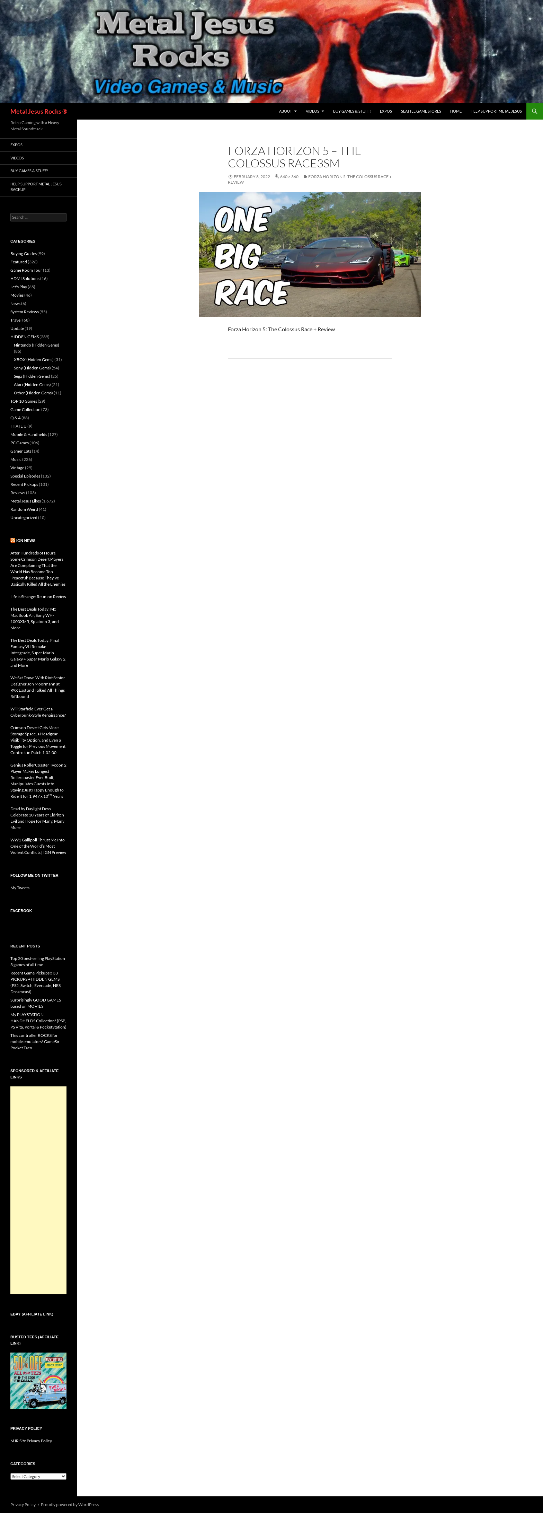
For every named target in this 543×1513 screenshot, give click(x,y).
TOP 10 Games (23, 401)
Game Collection (25, 409)
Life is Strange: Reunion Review (38, 596)
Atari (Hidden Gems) (32, 384)
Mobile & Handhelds (28, 434)
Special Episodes (25, 476)
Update (17, 328)
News (15, 303)
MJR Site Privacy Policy (31, 1440)
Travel (15, 320)
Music (15, 459)
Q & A (15, 417)
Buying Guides (23, 253)
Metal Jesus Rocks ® (38, 111)
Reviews (17, 492)
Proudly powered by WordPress (70, 1504)
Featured (18, 261)
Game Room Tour (26, 270)
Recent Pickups (24, 484)
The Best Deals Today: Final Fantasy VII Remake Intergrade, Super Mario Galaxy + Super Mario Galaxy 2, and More (38, 653)
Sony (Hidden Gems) (32, 367)
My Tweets (19, 887)
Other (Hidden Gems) (33, 392)
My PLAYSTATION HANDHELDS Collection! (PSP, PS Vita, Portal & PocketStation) (38, 1021)
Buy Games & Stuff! (352, 111)
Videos (312, 111)
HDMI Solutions (24, 278)
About (285, 111)
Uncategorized (23, 517)
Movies (17, 295)
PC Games (19, 442)
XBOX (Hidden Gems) (34, 359)
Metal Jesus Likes (25, 501)
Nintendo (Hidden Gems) (36, 345)
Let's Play (18, 286)
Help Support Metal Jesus (496, 111)
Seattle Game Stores (421, 111)
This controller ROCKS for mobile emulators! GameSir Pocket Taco (35, 1041)
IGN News (26, 541)
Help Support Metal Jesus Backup (36, 187)
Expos (386, 111)
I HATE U (18, 426)
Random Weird (24, 509)
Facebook (21, 911)
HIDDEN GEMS (24, 336)
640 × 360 (289, 176)
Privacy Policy (23, 1504)
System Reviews (24, 311)
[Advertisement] (38, 1190)
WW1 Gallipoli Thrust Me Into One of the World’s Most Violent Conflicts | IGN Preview (38, 846)
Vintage (17, 467)
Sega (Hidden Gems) (32, 376)
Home (456, 111)
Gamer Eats (20, 451)
